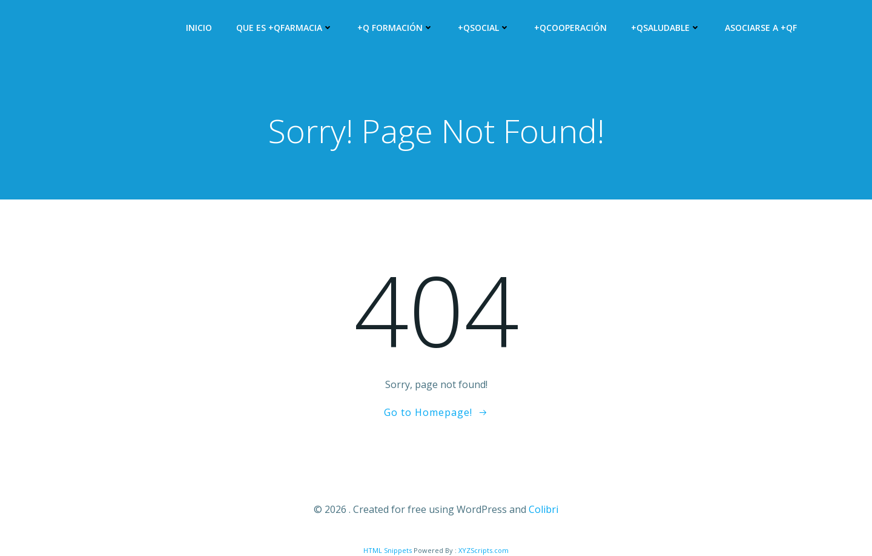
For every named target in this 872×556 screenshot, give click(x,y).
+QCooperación (570, 27)
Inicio (199, 27)
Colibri (543, 509)
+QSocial (484, 27)
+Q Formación (395, 27)
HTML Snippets (387, 550)
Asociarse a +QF (761, 27)
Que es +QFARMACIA (284, 27)
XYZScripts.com (483, 550)
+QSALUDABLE (666, 27)
